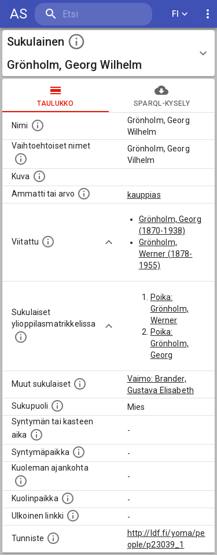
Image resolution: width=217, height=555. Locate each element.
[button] (108, 53)
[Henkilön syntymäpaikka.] (78, 452)
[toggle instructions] (76, 41)
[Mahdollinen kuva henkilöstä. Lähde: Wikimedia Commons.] (39, 176)
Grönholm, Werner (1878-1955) (166, 254)
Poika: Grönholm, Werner (169, 309)
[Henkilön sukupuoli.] (57, 406)
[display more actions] (207, 14)
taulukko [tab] (55, 95)
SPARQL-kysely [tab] (162, 95)
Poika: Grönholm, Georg (169, 343)
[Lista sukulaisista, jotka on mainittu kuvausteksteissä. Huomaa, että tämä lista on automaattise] (80, 384)
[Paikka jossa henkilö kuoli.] (67, 498)
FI (180, 14)
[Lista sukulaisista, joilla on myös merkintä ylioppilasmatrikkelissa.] (21, 337)
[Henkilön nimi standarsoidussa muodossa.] (37, 125)
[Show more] (109, 242)
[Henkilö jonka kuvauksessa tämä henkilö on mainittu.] (48, 241)
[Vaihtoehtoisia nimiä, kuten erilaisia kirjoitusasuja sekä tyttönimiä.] (21, 159)
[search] (93, 14)
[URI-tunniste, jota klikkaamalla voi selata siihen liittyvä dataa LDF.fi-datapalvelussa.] (53, 538)
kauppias (144, 194)
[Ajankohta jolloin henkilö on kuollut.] (21, 481)
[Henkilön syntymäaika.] (36, 435)
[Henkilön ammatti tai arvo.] (84, 193)
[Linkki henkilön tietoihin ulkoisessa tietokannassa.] (73, 515)
